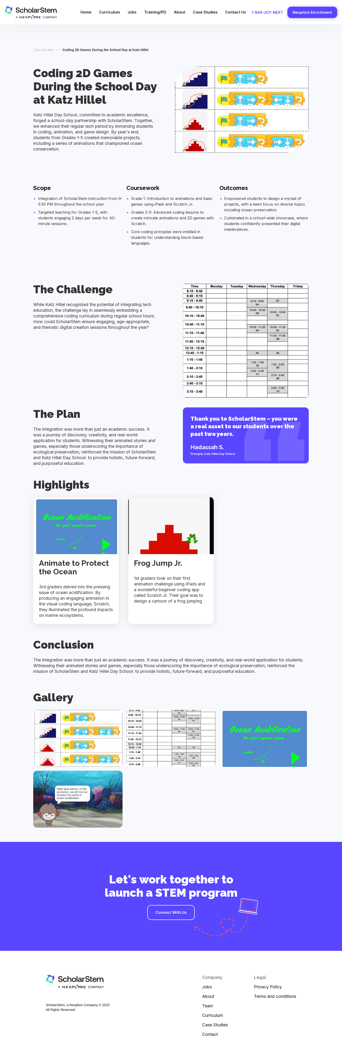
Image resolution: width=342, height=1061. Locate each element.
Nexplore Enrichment (312, 12)
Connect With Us (171, 912)
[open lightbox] (78, 738)
